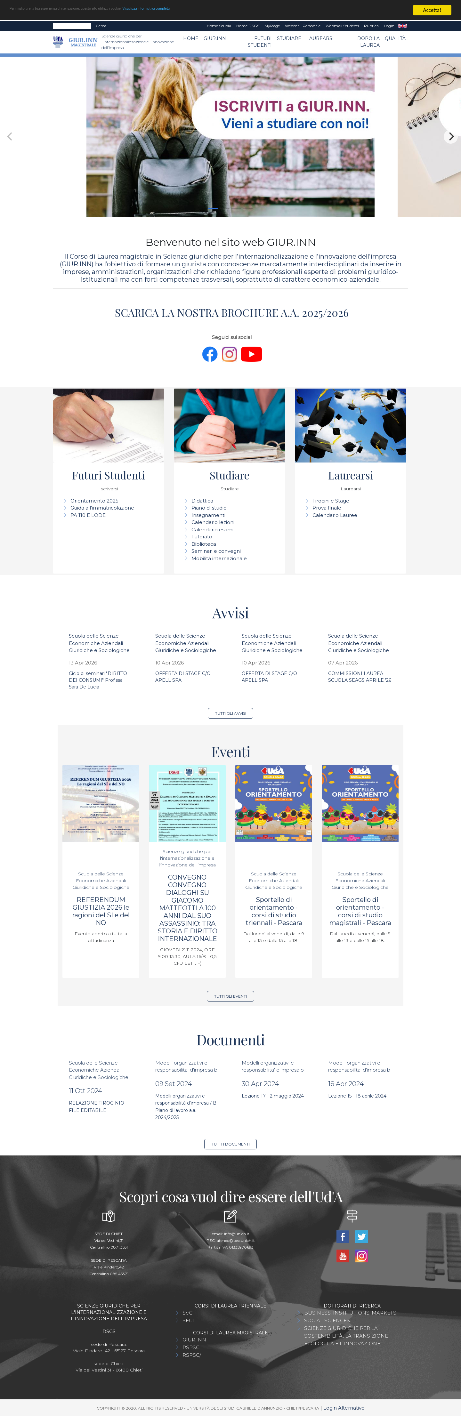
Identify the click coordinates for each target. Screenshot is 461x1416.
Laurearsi (320, 38)
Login (389, 25)
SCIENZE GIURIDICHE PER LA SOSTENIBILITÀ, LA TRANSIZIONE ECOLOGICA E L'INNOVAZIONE (346, 1336)
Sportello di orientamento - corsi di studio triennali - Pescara (274, 911)
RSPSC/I (192, 1355)
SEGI (188, 1320)
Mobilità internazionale (219, 558)
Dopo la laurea (368, 42)
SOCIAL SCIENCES (327, 1320)
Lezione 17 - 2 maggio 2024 (273, 1096)
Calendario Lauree (334, 515)
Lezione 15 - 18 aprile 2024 (357, 1096)
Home (190, 38)
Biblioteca (203, 544)
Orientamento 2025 (94, 501)
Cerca (101, 25)
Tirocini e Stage (330, 501)
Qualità (395, 38)
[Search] (72, 26)
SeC (187, 1313)
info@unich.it (236, 1233)
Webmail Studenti (342, 25)
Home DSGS (247, 25)
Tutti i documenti (231, 1144)
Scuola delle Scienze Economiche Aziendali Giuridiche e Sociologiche (99, 643)
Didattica (202, 501)
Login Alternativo (344, 1408)
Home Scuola (219, 25)
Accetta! (432, 10)
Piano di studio (209, 508)
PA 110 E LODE (88, 515)
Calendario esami (212, 530)
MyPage (272, 25)
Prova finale (326, 508)
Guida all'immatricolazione (102, 508)
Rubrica (371, 25)
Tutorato (201, 537)
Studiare (289, 38)
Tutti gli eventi (230, 996)
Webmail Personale (302, 25)
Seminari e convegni (216, 551)
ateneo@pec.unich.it (236, 1240)
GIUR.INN (215, 38)
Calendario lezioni (212, 522)
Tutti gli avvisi (230, 713)
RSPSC (190, 1347)
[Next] (451, 137)
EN (402, 26)
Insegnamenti (208, 515)
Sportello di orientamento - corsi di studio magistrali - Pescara (360, 911)
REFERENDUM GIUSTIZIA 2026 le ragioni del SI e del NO (101, 911)
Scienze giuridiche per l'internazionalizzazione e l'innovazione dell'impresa (187, 858)
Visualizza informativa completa (211, 10)
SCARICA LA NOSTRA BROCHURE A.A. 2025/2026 (230, 312)
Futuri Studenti (260, 42)
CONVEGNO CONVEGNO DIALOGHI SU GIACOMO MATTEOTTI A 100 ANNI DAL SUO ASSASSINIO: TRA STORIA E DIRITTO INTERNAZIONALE (187, 908)
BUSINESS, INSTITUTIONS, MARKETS (350, 1313)
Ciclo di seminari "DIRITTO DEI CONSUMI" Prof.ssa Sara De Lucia (98, 680)
